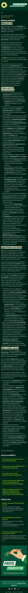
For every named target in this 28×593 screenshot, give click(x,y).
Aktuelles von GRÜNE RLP (8, 455)
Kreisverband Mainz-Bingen (7, 15)
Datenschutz (20, 592)
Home (6, 592)
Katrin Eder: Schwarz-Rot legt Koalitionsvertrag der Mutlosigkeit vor (12, 474)
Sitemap (10, 592)
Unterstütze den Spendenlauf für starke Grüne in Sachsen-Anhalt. (12, 532)
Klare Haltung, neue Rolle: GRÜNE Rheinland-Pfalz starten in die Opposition (13, 467)
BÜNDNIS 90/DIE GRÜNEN (20, 4)
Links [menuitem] (18, 588)
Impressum (15, 592)
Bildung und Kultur (5, 17)
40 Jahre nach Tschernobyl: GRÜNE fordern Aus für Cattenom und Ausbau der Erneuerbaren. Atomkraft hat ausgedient (13, 482)
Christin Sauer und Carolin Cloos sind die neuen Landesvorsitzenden (12, 460)
